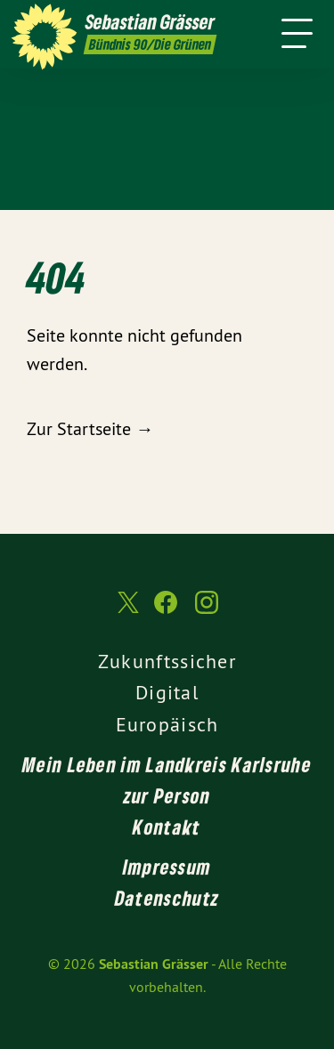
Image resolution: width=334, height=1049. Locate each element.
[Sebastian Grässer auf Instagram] (206, 611)
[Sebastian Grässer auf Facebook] (165, 611)
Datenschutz (167, 897)
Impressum (167, 866)
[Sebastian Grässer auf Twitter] (126, 611)
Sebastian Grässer (153, 964)
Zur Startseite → (90, 428)
